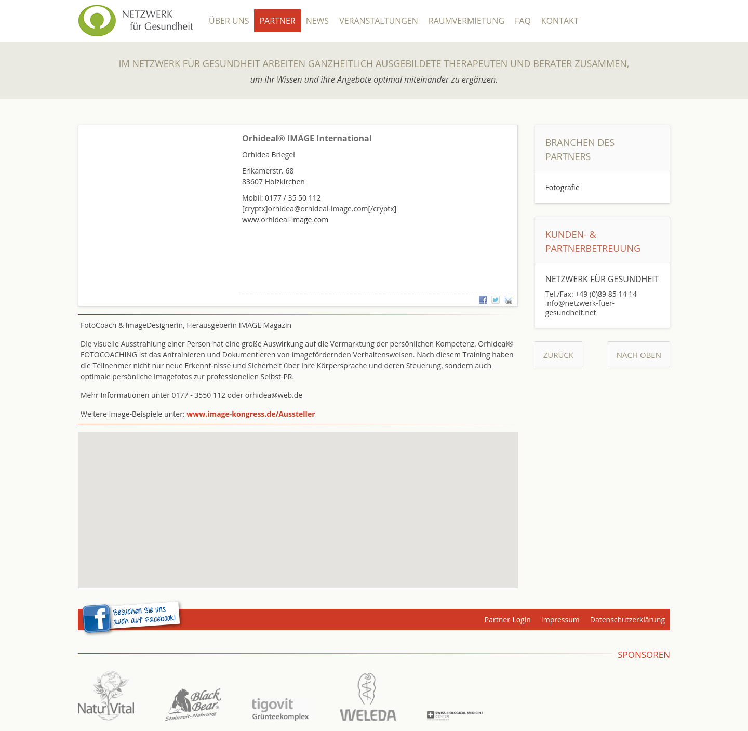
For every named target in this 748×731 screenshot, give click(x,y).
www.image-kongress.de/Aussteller (250, 414)
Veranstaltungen (378, 20)
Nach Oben (639, 355)
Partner (277, 20)
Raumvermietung (466, 20)
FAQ (523, 20)
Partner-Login (508, 619)
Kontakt (560, 20)
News (317, 20)
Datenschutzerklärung (627, 619)
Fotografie (562, 187)
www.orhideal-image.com (285, 219)
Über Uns (229, 20)
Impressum (560, 619)
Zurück (558, 355)
